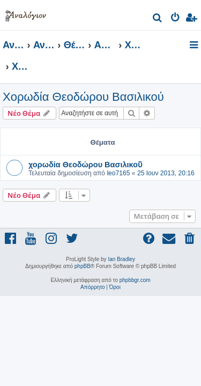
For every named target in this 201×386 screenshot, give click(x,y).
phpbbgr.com (135, 280)
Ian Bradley (121, 259)
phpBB (83, 266)
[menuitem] (158, 19)
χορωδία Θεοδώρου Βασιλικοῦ (85, 164)
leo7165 (118, 173)
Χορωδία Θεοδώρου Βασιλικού (83, 96)
